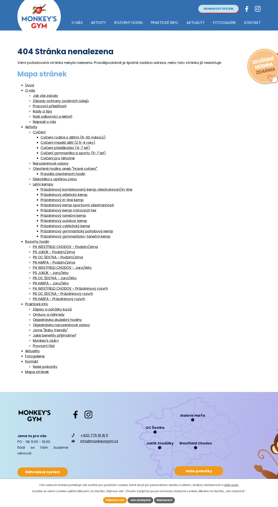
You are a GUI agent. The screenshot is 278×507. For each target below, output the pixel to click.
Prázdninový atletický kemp (64, 194)
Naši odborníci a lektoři (52, 116)
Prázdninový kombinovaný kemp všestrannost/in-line (86, 189)
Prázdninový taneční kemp (63, 215)
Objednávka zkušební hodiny (57, 319)
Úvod (29, 85)
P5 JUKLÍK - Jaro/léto (51, 272)
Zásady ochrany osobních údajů (61, 100)
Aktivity (31, 126)
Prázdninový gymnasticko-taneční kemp (75, 236)
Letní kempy (43, 184)
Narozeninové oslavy (51, 163)
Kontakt (31, 361)
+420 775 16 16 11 (94, 435)
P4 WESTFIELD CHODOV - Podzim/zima (65, 246)
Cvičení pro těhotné (58, 158)
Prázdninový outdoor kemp (64, 220)
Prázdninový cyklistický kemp (65, 225)
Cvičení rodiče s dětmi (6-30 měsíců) (73, 137)
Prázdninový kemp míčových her (69, 210)
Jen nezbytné (140, 500)
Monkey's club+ (46, 340)
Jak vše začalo (45, 95)
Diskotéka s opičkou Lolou (55, 179)
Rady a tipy (42, 111)
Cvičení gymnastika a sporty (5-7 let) (73, 153)
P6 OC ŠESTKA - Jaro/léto (55, 278)
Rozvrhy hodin (37, 241)
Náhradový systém (218, 9)
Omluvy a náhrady (48, 314)
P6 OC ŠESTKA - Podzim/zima (58, 257)
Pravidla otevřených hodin (63, 173)
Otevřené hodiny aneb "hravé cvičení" (65, 168)
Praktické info (36, 304)
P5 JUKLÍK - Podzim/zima (54, 252)
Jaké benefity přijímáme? (54, 335)
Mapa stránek (37, 371)
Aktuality (32, 351)
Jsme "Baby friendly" (50, 330)
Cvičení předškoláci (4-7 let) (65, 147)
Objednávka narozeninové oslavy (61, 324)
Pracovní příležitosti (49, 106)
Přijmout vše (115, 500)
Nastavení (164, 500)
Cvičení (39, 132)
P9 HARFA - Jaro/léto (51, 283)
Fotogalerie (35, 356)
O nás (30, 90)
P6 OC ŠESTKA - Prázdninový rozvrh (63, 293)
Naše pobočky (45, 366)
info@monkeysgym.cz (99, 441)
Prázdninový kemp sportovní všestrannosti (77, 205)
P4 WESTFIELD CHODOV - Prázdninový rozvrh (70, 288)
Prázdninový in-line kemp (62, 199)
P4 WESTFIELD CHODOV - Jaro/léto (62, 267)
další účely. (231, 485)
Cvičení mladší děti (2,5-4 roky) (68, 142)
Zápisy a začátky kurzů (52, 309)
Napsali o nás (44, 121)
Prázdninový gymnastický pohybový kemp (77, 231)
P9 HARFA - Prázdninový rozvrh (59, 298)
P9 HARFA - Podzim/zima (54, 262)
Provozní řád (43, 345)
